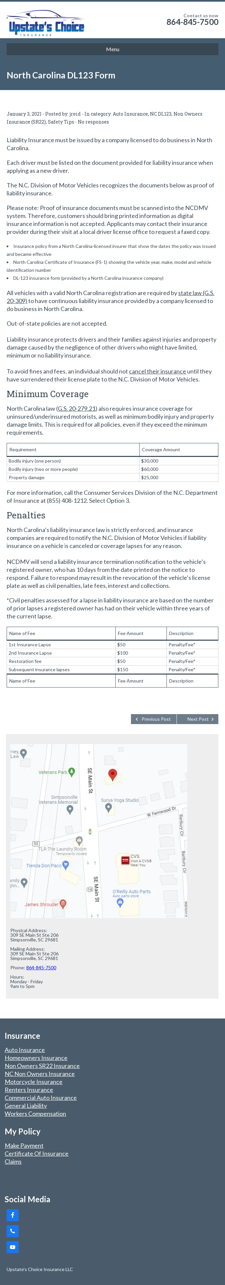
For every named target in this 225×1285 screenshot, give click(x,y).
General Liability (26, 1105)
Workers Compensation (35, 1113)
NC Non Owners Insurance (40, 1073)
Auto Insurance (130, 114)
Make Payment (24, 1145)
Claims (13, 1161)
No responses (93, 122)
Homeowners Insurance (36, 1057)
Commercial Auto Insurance (41, 1097)
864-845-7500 (192, 22)
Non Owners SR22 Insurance (42, 1065)
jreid (75, 114)
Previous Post (156, 719)
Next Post (198, 719)
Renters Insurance (29, 1089)
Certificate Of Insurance (36, 1153)
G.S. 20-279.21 (76, 408)
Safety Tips (61, 122)
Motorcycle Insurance (33, 1081)
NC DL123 (160, 114)
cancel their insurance (157, 371)
